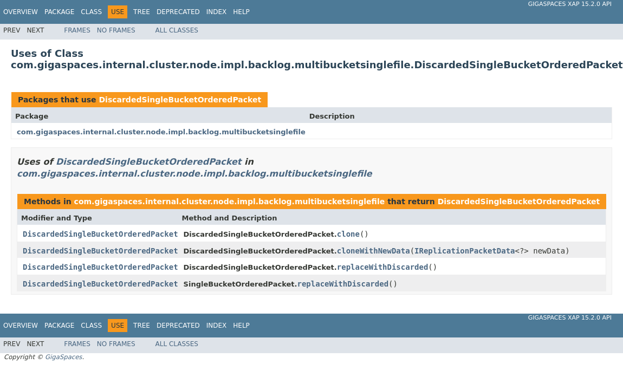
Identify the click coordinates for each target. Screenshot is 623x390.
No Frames (116, 30)
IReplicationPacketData (464, 250)
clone (348, 234)
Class (91, 12)
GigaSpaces (63, 357)
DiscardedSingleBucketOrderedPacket (180, 99)
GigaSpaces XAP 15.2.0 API (570, 4)
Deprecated (178, 12)
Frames (77, 30)
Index (216, 12)
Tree (141, 12)
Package (59, 12)
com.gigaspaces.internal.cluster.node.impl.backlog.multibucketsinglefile (161, 132)
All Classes (176, 30)
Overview (20, 12)
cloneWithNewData (373, 250)
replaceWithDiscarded (383, 267)
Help (241, 12)
